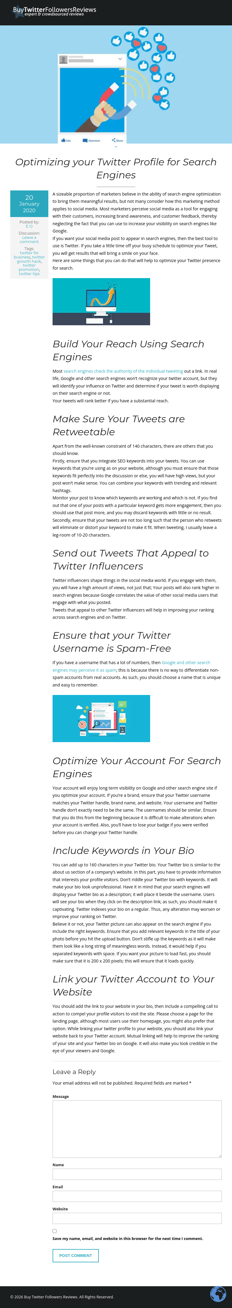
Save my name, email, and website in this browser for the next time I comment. (128, 1238)
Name (58, 1164)
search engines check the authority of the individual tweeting (123, 371)
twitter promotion (29, 267)
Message (61, 1096)
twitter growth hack (31, 259)
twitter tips (29, 273)
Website (60, 1209)
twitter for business (26, 255)
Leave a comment (29, 239)
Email (58, 1187)
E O (29, 226)
